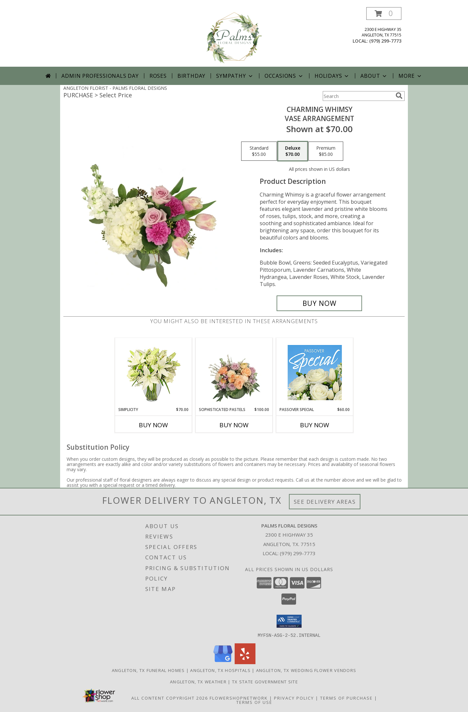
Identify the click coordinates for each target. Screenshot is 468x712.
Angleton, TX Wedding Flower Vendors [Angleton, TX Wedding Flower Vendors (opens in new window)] (306, 670)
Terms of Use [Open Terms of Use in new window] (254, 702)
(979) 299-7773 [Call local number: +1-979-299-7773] (385, 41)
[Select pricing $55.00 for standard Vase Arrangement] (259, 151)
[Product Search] (358, 96)
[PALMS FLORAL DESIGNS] (234, 37)
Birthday (191, 75)
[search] (399, 95)
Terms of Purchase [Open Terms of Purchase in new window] (346, 698)
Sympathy (235, 75)
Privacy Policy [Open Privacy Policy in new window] (294, 698)
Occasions (284, 75)
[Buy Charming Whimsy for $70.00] (319, 303)
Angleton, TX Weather (198, 681)
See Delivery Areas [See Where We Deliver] (325, 501)
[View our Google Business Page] (223, 662)
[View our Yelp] (245, 662)
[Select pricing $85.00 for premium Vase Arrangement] (326, 151)
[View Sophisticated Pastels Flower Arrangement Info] (234, 372)
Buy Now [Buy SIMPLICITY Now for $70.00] (153, 425)
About (374, 75)
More (410, 75)
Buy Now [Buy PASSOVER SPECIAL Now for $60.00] (314, 425)
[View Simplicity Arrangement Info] (153, 372)
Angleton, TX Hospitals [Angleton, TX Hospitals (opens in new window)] (220, 670)
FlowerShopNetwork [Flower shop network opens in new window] (239, 698)
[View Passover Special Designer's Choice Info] (315, 372)
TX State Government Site (265, 681)
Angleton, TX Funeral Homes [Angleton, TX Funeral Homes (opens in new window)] (148, 670)
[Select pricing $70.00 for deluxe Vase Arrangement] (292, 151)
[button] (383, 13)
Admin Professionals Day (99, 75)
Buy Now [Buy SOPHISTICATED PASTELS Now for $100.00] (234, 425)
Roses (158, 75)
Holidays (332, 75)
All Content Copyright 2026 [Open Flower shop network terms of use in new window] (169, 698)
